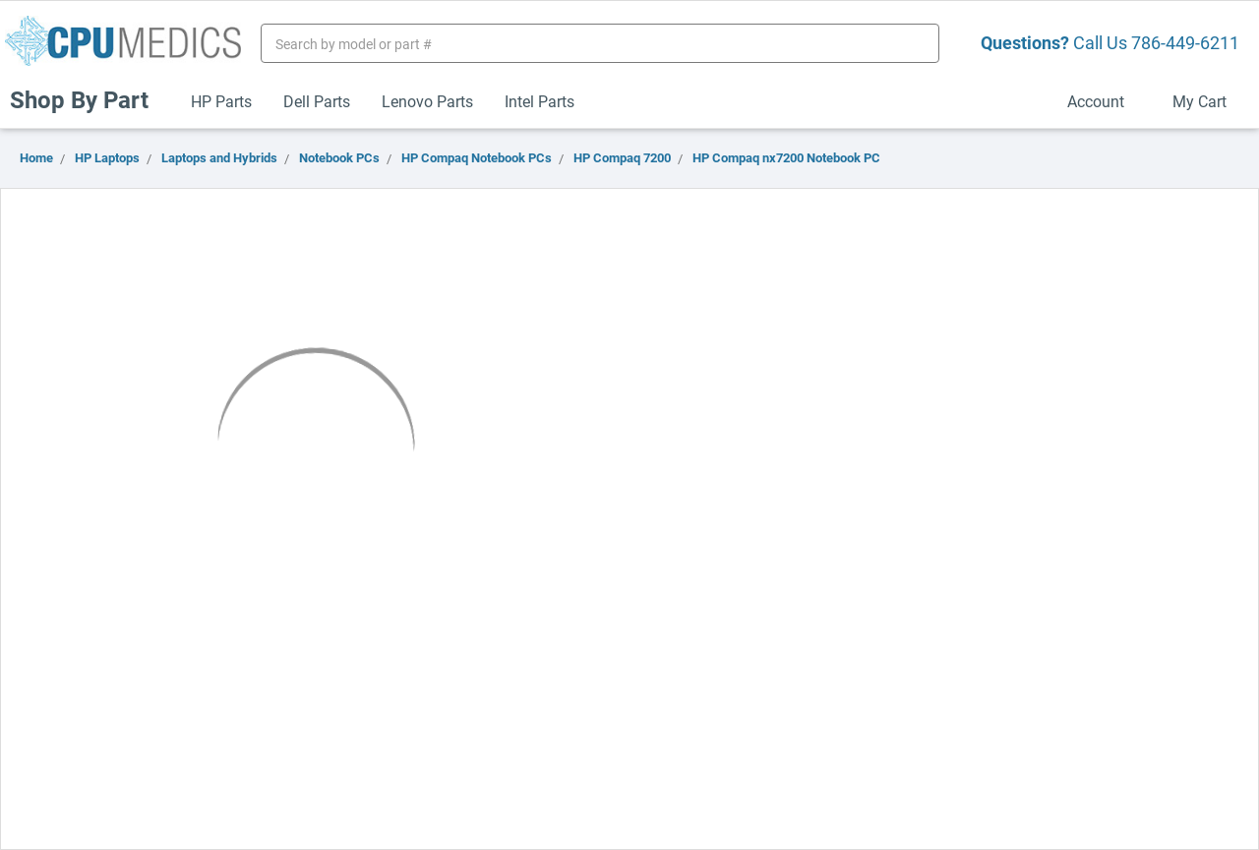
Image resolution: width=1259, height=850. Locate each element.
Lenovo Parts (427, 101)
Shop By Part (87, 99)
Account (1104, 101)
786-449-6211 (1185, 42)
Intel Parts (539, 101)
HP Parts (221, 101)
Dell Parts (316, 101)
